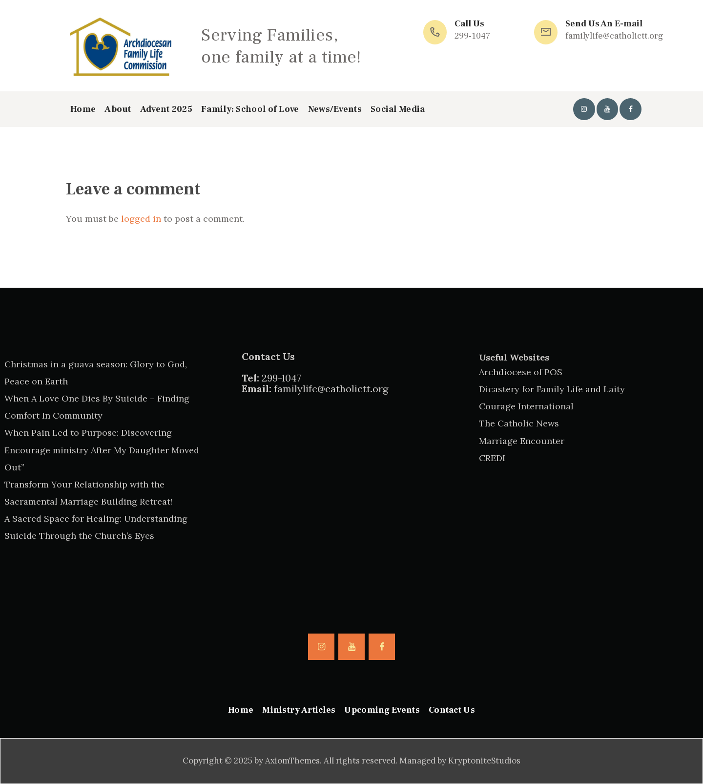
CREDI (492, 458)
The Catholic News (519, 423)
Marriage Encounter (521, 440)
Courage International (526, 406)
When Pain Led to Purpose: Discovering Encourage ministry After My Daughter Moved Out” (101, 449)
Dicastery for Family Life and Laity (552, 389)
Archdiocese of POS (520, 372)
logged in (141, 218)
